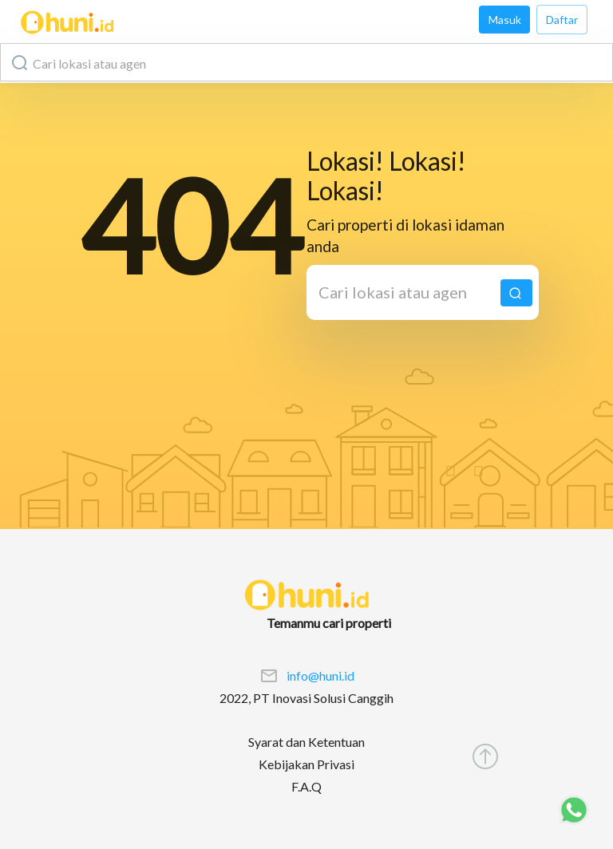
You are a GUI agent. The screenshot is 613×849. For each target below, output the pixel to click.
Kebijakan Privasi (306, 764)
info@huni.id (320, 675)
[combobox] (306, 62)
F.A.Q (306, 786)
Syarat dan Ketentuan (306, 741)
